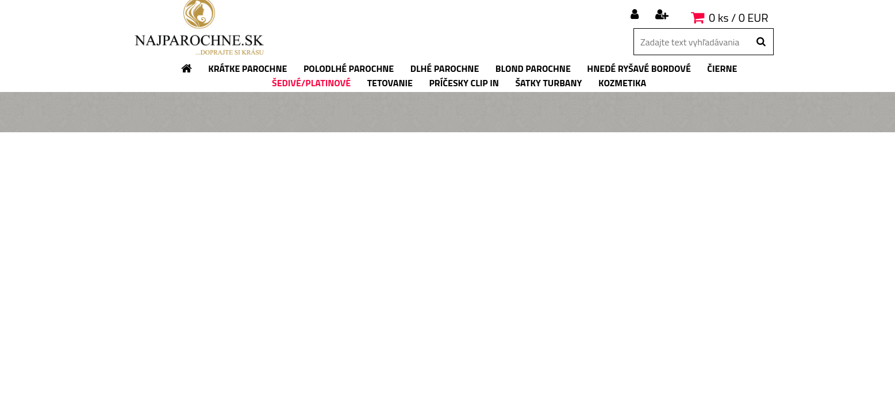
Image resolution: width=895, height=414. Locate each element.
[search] (761, 42)
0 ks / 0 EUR (738, 17)
